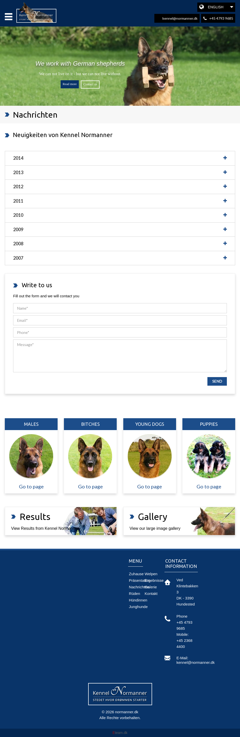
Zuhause (136, 574)
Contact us (90, 84)
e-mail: (182, 658)
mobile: (183, 634)
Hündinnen (138, 600)
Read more (70, 84)
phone (182, 616)
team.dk (119, 733)
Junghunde (138, 606)
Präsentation (139, 580)
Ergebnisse (154, 580)
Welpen (151, 574)
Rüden (134, 593)
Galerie (151, 587)
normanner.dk (126, 712)
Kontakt (151, 593)
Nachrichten (139, 587)
